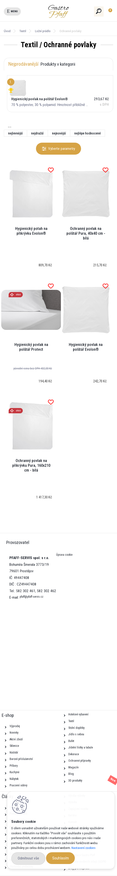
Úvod (7, 31)
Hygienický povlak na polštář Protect (31, 347)
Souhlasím (60, 858)
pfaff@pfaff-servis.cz (31, 596)
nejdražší (37, 133)
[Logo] (67, 11)
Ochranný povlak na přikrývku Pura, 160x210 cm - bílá (31, 465)
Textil (22, 31)
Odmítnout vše (28, 858)
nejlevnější (15, 133)
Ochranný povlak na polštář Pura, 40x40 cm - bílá (85, 233)
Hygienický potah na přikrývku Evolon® (31, 231)
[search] (99, 11)
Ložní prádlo (43, 31)
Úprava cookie (64, 554)
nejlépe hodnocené (87, 133)
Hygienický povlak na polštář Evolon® (86, 347)
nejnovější (59, 133)
